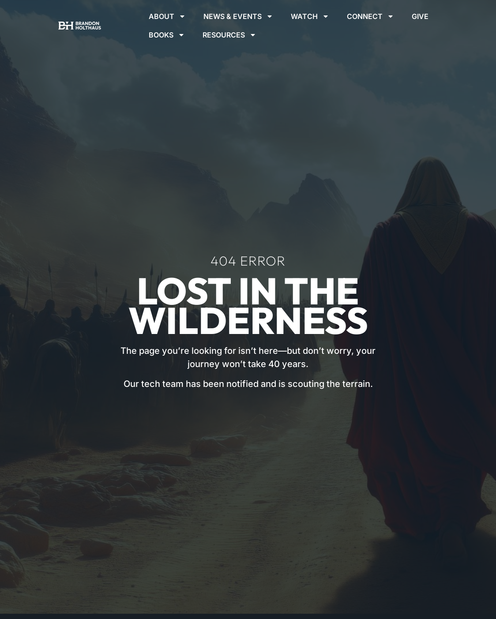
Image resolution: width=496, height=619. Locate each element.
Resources (229, 35)
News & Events (238, 16)
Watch (310, 16)
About (167, 16)
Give (420, 16)
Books (167, 35)
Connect (370, 16)
